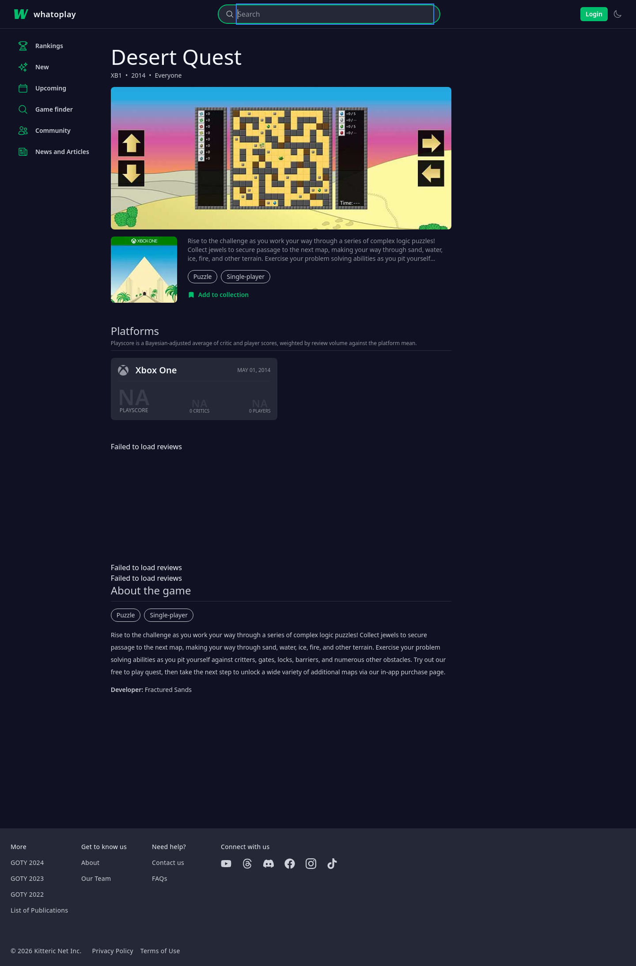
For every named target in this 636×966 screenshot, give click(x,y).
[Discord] (268, 863)
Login (594, 14)
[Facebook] (289, 863)
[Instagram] (311, 863)
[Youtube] (226, 863)
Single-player (245, 276)
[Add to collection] (218, 294)
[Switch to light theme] (617, 14)
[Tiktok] (332, 863)
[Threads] (247, 863)
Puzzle (202, 276)
